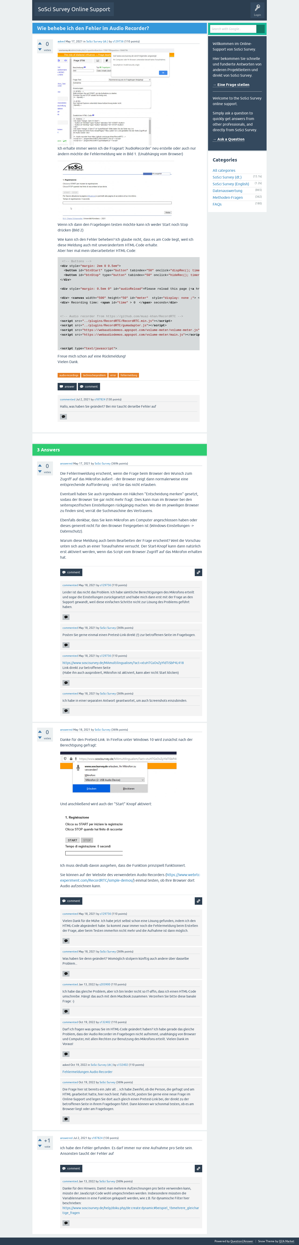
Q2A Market (286, 1241)
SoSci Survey (103, 463)
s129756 (118, 41)
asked (61, 41)
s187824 (99, 399)
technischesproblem (94, 375)
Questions (123, 12)
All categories (224, 170)
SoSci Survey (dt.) (97, 41)
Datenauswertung (227, 191)
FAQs (217, 204)
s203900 (104, 984)
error (113, 375)
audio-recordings (68, 375)
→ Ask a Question (228, 139)
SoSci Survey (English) (231, 184)
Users (176, 12)
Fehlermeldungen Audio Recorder (87, 1072)
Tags (161, 12)
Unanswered (143, 12)
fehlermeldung (129, 375)
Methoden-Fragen (228, 197)
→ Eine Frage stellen (231, 85)
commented (67, 399)
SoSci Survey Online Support (74, 9)
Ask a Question (195, 12)
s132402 (105, 1022)
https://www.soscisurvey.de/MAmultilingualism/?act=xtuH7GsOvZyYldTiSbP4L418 (123, 663)
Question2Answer (241, 1241)
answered (66, 463)
